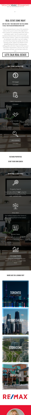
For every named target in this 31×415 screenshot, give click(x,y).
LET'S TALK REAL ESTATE (15, 55)
